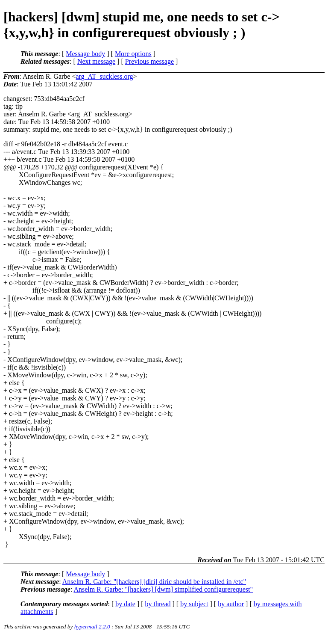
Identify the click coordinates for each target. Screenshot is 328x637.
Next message (96, 61)
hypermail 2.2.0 (92, 626)
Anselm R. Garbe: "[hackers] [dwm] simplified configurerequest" (163, 589)
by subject (194, 603)
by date (125, 603)
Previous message (149, 61)
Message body (85, 53)
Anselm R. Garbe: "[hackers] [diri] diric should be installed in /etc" (154, 581)
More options (133, 53)
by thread (158, 603)
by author (231, 603)
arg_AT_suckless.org (104, 76)
